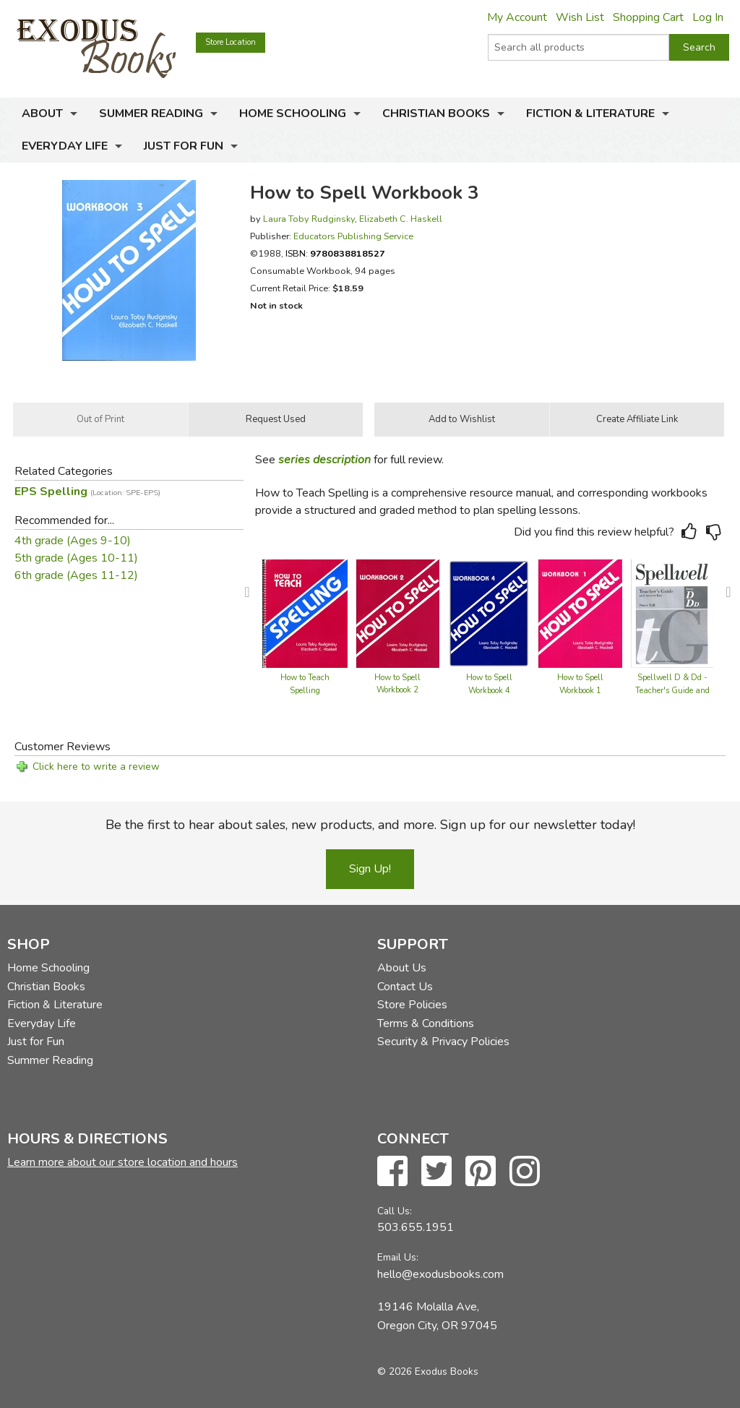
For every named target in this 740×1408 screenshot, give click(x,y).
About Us (401, 968)
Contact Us (405, 987)
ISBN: (335, 253)
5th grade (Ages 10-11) (76, 558)
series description (324, 460)
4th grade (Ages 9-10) (72, 541)
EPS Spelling (87, 491)
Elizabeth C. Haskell (400, 219)
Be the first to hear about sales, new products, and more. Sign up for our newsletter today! (370, 824)
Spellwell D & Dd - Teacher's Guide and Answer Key (672, 690)
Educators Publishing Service (353, 236)
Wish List (580, 17)
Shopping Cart (648, 17)
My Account (517, 17)
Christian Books (436, 113)
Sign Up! (370, 869)
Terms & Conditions (425, 1023)
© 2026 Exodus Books (427, 1371)
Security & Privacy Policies (443, 1041)
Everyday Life (65, 146)
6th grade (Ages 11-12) (76, 575)
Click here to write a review (96, 766)
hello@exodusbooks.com (440, 1274)
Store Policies (412, 1005)
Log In (707, 17)
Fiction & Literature (590, 113)
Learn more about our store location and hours (122, 1162)
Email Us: (397, 1257)
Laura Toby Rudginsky (309, 219)
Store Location (230, 42)
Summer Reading (151, 113)
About (42, 113)
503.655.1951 (415, 1227)
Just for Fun (183, 146)
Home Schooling (292, 113)
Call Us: (394, 1211)
